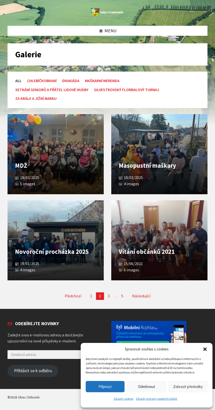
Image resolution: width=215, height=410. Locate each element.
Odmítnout (146, 386)
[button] (204, 349)
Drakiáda (70, 80)
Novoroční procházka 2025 (52, 252)
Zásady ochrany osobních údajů (156, 398)
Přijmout (105, 386)
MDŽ (21, 165)
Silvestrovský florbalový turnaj (126, 89)
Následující (141, 296)
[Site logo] (107, 16)
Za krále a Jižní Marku (36, 98)
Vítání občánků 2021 (147, 252)
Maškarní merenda (102, 80)
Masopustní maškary (147, 165)
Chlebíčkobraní (42, 80)
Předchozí (73, 296)
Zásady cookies (123, 398)
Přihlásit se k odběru (33, 370)
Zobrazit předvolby (188, 386)
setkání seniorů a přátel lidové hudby (51, 89)
